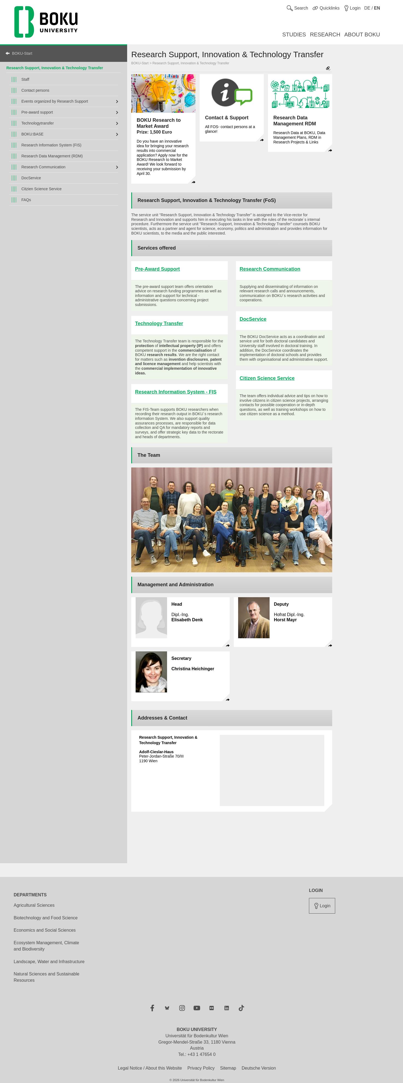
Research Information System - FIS (176, 392)
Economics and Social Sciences (45, 930)
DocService (31, 178)
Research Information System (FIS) (51, 145)
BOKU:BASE (32, 134)
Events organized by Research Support (54, 101)
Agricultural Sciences (34, 905)
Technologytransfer (37, 123)
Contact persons (35, 90)
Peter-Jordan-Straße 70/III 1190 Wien (161, 756)
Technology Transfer (159, 323)
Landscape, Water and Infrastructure (49, 961)
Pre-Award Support (157, 269)
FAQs (26, 200)
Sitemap (228, 1068)
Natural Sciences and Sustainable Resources (46, 977)
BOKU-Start (22, 53)
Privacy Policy (201, 1068)
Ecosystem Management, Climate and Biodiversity (46, 945)
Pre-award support (37, 112)
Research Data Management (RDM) (52, 156)
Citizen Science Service (267, 378)
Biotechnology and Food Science (46, 918)
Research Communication (43, 167)
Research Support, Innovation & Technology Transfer (191, 63)
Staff (25, 79)
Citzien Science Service (41, 189)
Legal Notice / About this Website (150, 1068)
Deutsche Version (259, 1068)
